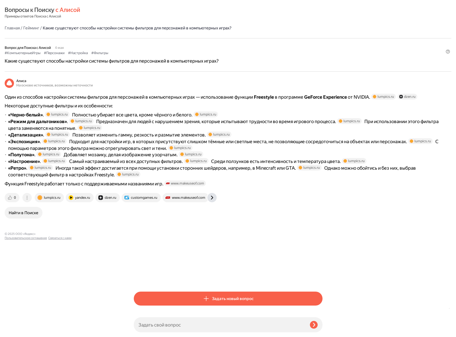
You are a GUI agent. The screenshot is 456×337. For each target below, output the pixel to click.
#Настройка (207, 44)
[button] (319, 53)
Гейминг (160, 12)
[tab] (141, 277)
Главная (141, 12)
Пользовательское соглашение (26, 326)
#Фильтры (228, 44)
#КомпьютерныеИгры (152, 44)
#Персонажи (183, 44)
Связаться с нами (16, 330)
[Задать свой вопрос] (219, 324)
